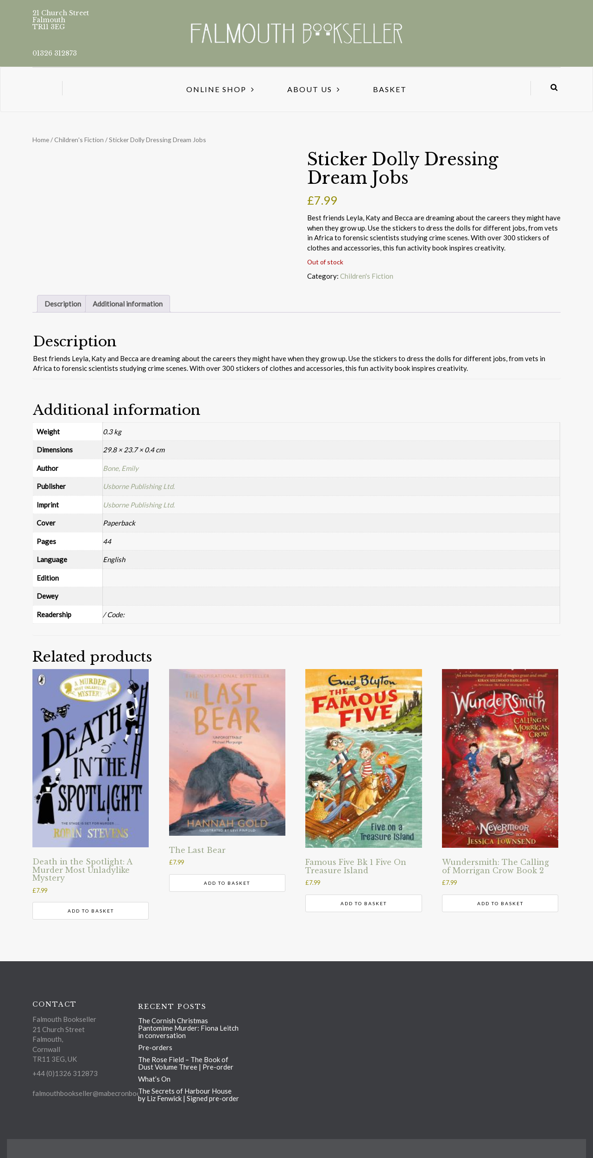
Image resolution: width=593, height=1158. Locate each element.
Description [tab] (62, 304)
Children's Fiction (79, 140)
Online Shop (216, 89)
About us (309, 89)
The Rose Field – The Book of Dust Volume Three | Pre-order (185, 1063)
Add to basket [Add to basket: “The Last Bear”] (227, 883)
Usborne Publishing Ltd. (139, 486)
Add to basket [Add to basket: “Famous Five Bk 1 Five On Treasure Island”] (364, 903)
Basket (390, 89)
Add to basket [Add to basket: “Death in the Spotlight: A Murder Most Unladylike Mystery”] (91, 911)
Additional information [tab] (128, 304)
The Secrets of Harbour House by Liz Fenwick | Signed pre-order (188, 1094)
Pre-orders (155, 1047)
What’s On (154, 1079)
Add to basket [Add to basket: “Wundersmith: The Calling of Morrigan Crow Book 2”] (500, 903)
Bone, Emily (121, 468)
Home (40, 140)
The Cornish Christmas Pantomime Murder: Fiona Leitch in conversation (188, 1027)
